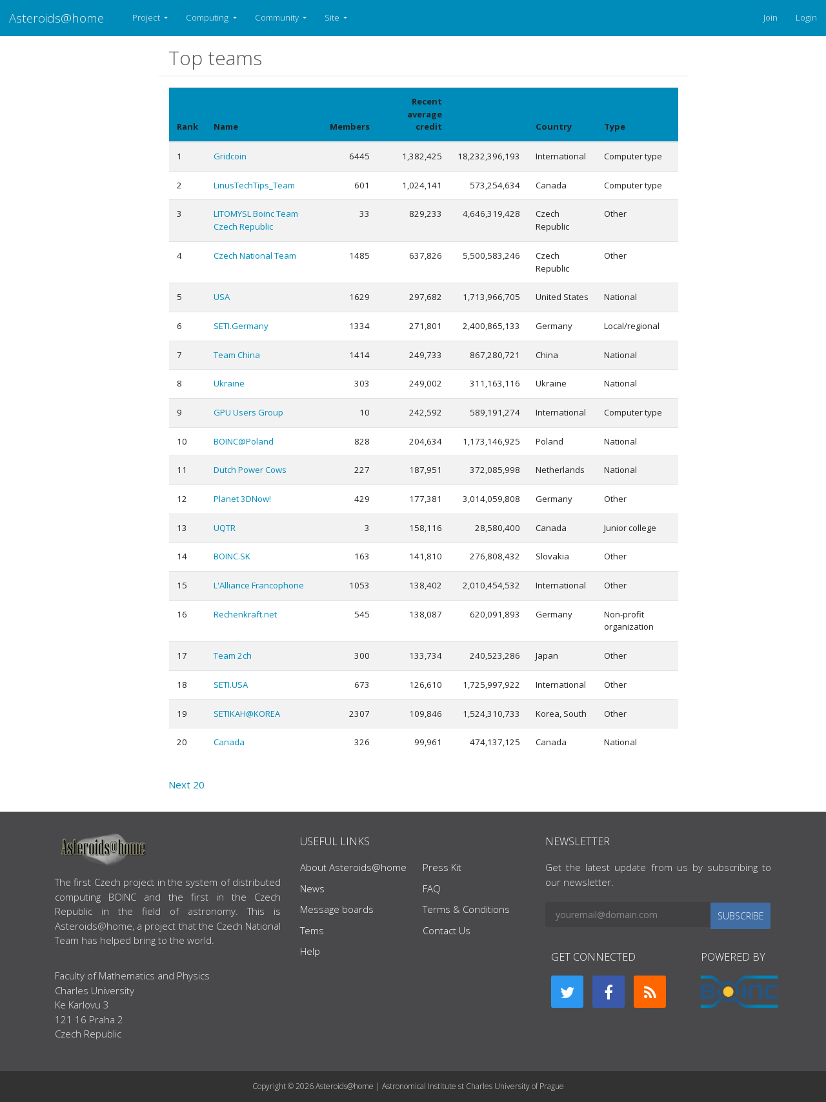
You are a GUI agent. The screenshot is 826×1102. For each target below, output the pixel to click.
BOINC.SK (232, 556)
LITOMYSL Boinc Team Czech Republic (256, 220)
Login (806, 17)
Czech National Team (255, 255)
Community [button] (278, 17)
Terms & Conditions (466, 909)
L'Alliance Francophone (259, 585)
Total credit (494, 126)
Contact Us (446, 930)
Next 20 (186, 784)
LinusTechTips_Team (254, 185)
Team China (237, 355)
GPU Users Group (248, 412)
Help (310, 951)
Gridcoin (230, 156)
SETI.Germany (241, 326)
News (312, 888)
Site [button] (333, 17)
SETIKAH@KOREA (247, 713)
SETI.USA (231, 684)
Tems (312, 930)
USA (222, 297)
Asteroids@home (56, 18)
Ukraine (229, 383)
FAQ (432, 888)
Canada (229, 742)
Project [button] (147, 17)
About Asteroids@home (353, 867)
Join (770, 17)
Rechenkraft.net (245, 614)
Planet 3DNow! (242, 499)
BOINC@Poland (244, 441)
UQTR (225, 528)
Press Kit (442, 867)
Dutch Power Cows (250, 470)
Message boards (337, 909)
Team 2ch (233, 655)
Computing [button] (208, 17)
